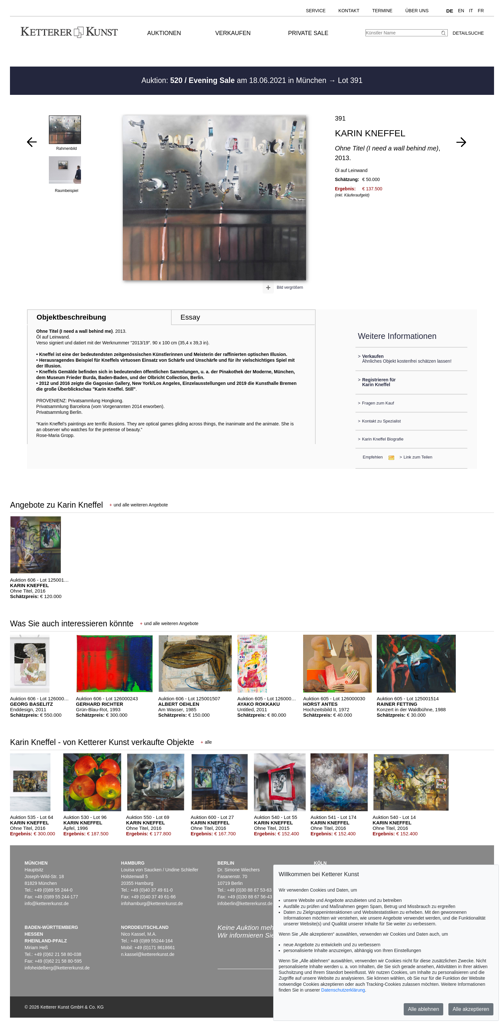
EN (461, 10)
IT (471, 10)
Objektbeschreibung (71, 317)
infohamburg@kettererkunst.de (152, 903)
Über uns (416, 10)
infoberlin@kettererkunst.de (245, 903)
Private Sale (308, 33)
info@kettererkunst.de (47, 903)
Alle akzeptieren (471, 1009)
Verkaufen (233, 33)
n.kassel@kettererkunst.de (148, 954)
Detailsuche (468, 33)
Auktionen (164, 33)
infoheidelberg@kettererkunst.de (57, 967)
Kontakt (348, 10)
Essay (190, 317)
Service (316, 10)
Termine (382, 10)
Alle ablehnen (423, 1009)
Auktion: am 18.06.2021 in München (234, 80)
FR (481, 10)
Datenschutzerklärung (343, 990)
